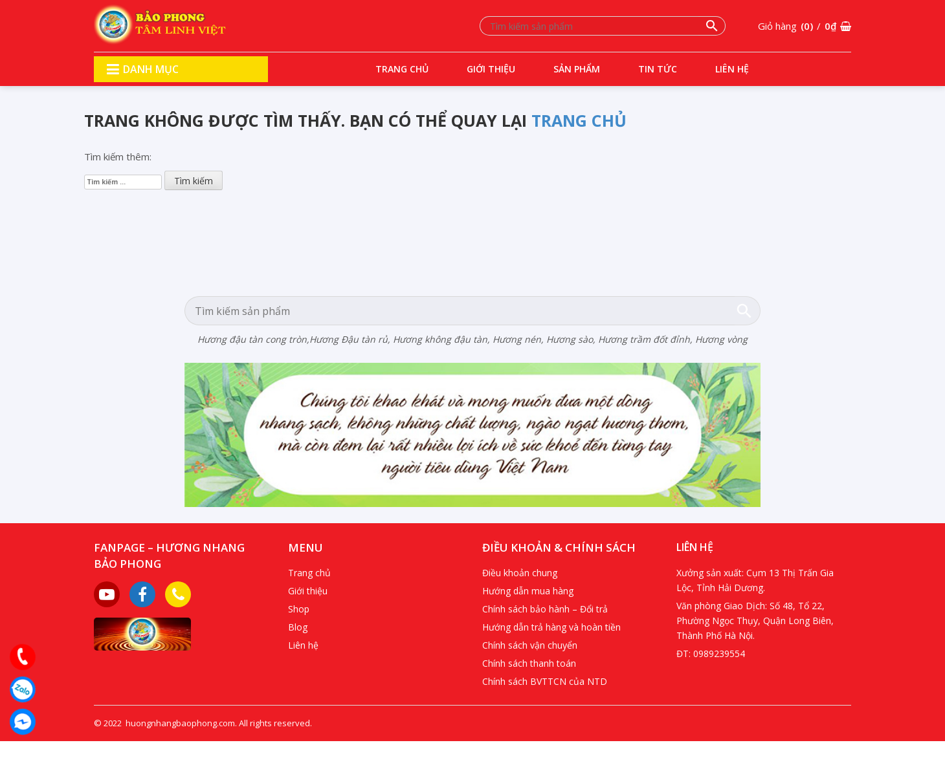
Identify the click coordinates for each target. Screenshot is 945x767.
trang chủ (579, 120)
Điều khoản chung (519, 573)
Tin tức (657, 69)
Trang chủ (401, 69)
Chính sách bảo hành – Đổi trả (545, 609)
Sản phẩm (576, 69)
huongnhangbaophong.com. (181, 723)
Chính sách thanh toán (529, 663)
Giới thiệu (491, 69)
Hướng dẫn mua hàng (527, 591)
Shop (298, 609)
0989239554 (719, 653)
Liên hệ (732, 69)
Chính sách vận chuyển (529, 645)
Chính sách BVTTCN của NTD (544, 681)
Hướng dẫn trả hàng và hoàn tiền (551, 627)
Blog (297, 627)
